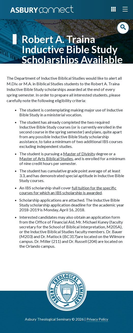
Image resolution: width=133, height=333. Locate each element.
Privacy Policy (97, 319)
